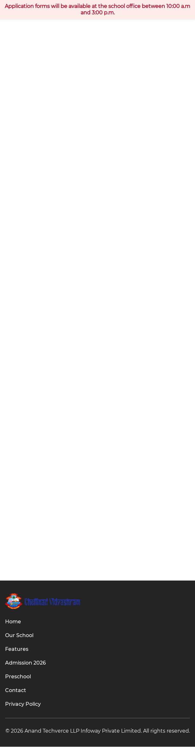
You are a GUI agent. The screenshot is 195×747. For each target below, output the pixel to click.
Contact (15, 691)
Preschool (18, 677)
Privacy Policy (23, 704)
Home (13, 622)
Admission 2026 (25, 663)
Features (16, 649)
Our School (19, 636)
